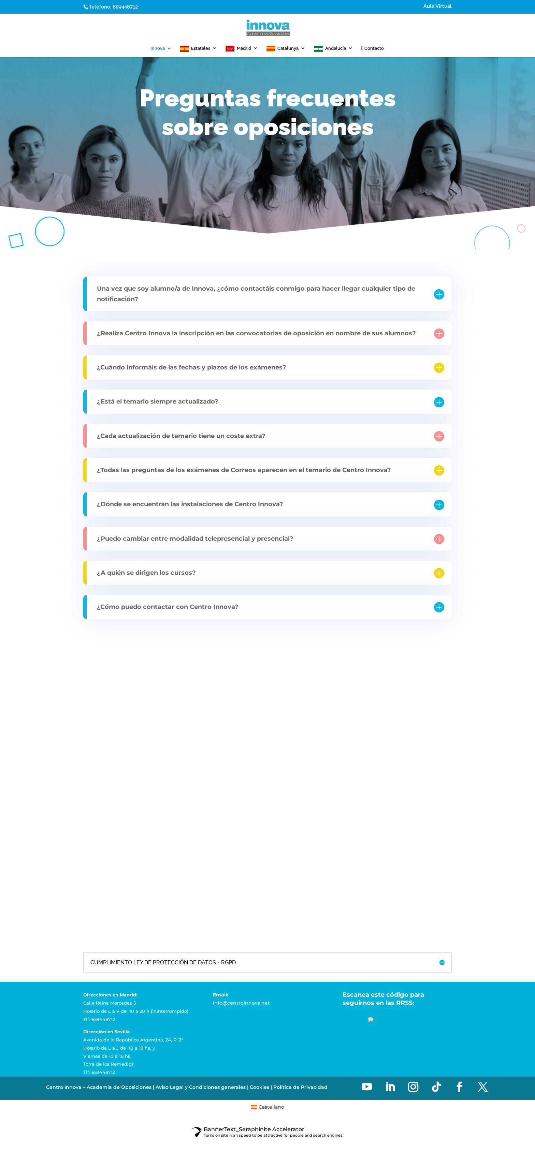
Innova (157, 48)
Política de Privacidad (300, 1087)
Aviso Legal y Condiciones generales (201, 1087)
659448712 (125, 7)
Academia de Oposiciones (119, 1087)
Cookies (259, 1087)
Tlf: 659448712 (99, 1019)
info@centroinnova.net (241, 1003)
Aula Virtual (437, 6)
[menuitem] (267, 1107)
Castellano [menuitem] (271, 1107)
